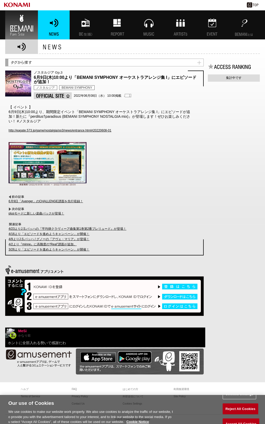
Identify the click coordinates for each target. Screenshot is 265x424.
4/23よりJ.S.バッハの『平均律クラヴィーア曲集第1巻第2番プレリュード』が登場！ (67, 229)
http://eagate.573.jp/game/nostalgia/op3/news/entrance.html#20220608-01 (60, 130)
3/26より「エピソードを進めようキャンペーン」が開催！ (49, 249)
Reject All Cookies (240, 411)
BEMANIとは (244, 24)
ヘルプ (25, 389)
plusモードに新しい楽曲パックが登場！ (36, 213)
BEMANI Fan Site (21, 24)
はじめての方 (130, 389)
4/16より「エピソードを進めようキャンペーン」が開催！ (49, 234)
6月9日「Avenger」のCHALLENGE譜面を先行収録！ (46, 201)
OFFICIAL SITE (53, 95)
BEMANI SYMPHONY (77, 87)
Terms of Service (30, 396)
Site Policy (180, 396)
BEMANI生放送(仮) (85, 24)
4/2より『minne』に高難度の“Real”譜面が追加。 (43, 244)
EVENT (212, 24)
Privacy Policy (80, 396)
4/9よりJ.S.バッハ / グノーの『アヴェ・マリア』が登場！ (49, 239)
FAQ (74, 389)
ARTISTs (180, 24)
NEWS (54, 24)
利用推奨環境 (181, 389)
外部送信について (133, 396)
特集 (117, 24)
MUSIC (149, 24)
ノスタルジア (45, 87)
